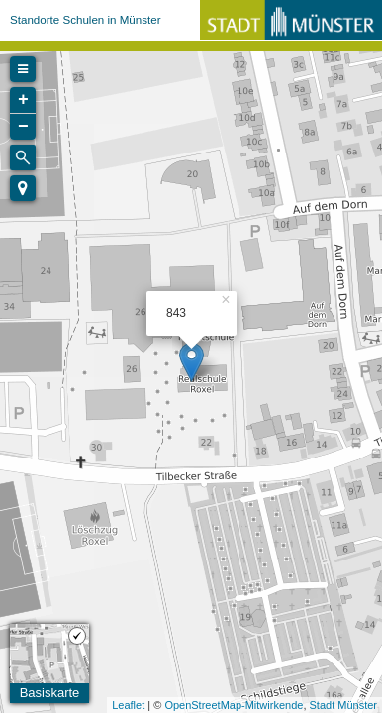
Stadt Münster (343, 705)
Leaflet (128, 705)
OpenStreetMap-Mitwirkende (233, 705)
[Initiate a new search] (23, 157)
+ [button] (23, 100)
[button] (23, 188)
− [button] (23, 127)
